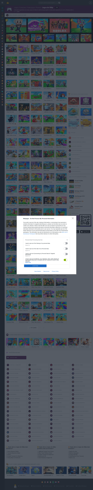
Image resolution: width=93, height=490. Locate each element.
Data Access (46, 271)
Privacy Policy (55, 271)
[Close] (73, 218)
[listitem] (46, 240)
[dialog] (46, 245)
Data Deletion (37, 271)
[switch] (66, 243)
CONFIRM (35, 265)
